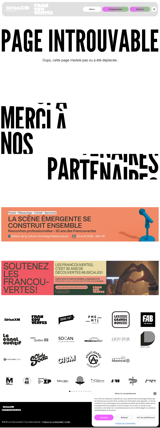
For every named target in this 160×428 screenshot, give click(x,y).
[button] (155, 393)
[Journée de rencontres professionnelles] (80, 225)
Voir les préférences (146, 417)
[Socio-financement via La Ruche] (80, 278)
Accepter (104, 417)
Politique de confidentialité (125, 423)
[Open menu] (154, 9)
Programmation (115, 9)
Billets (92, 9)
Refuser (124, 417)
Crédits (67, 422)
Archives (140, 9)
